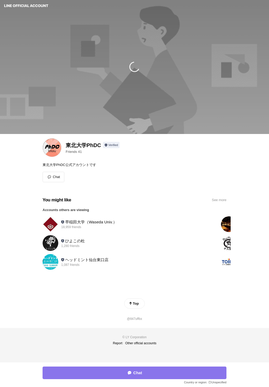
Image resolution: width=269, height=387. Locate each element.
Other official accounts (141, 343)
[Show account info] (111, 145)
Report (117, 343)
